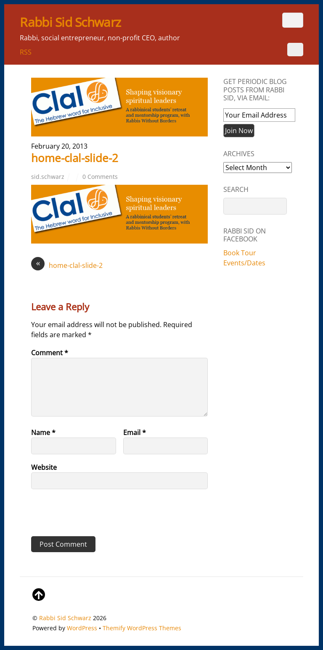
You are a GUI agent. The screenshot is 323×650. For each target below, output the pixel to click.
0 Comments (100, 177)
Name (43, 432)
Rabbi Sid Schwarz (65, 618)
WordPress (82, 628)
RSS (26, 52)
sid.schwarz (47, 177)
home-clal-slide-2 (74, 157)
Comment (49, 352)
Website (44, 467)
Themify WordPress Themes (142, 628)
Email (134, 432)
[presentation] (88, 515)
